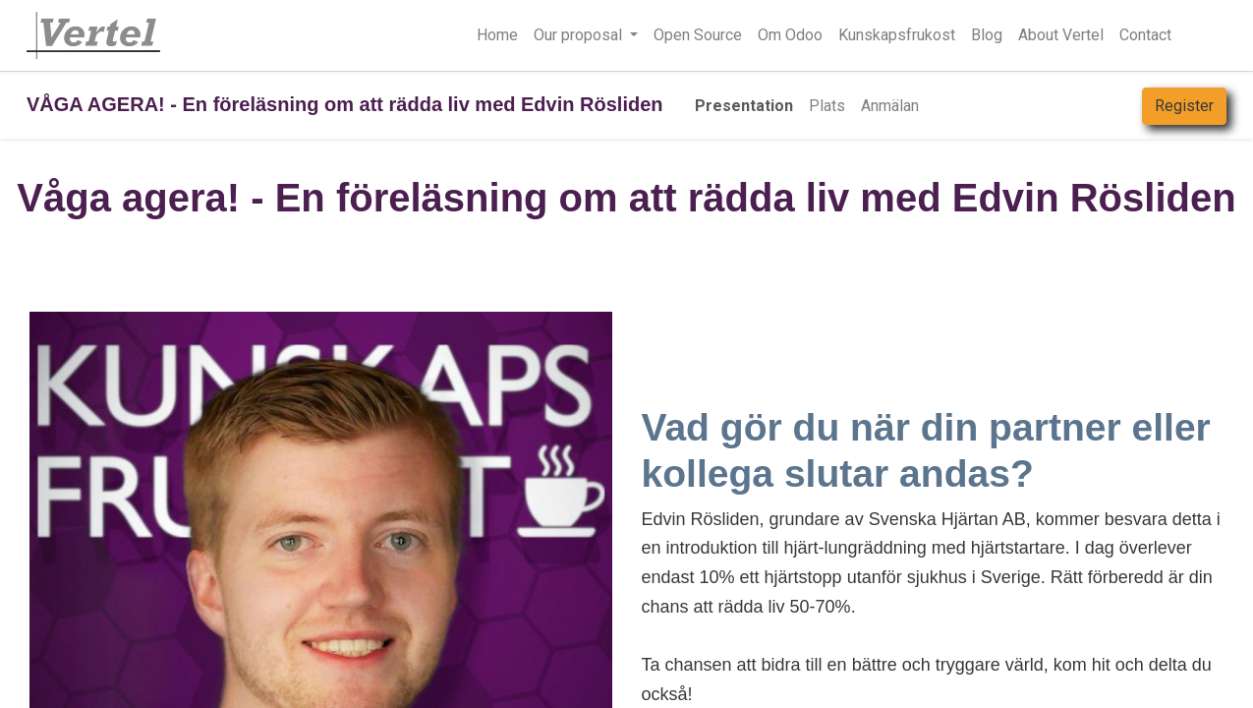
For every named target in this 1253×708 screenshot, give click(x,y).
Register (1184, 105)
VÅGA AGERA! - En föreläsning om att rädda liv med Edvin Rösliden (345, 104)
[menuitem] (497, 35)
